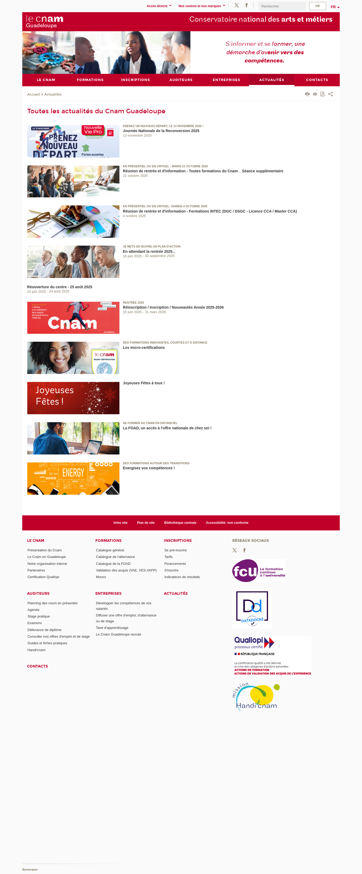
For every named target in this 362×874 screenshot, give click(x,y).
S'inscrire (171, 570)
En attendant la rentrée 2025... (149, 251)
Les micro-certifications (144, 347)
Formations (108, 540)
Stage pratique (39, 616)
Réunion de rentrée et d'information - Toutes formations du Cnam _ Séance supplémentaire (203, 171)
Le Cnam (35, 540)
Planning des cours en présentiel (53, 603)
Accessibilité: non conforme (227, 522)
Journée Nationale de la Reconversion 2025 (161, 131)
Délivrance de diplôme (45, 630)
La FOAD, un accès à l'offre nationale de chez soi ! (167, 428)
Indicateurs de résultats (182, 577)
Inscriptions (178, 540)
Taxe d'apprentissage (112, 628)
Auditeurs (38, 593)
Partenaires (36, 570)
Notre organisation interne (47, 563)
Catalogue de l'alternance (115, 557)
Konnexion (30, 869)
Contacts (37, 666)
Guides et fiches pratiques (47, 643)
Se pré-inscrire (175, 550)
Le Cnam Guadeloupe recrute (118, 634)
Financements (175, 563)
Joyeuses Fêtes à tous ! (144, 383)
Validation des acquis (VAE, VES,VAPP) (126, 570)
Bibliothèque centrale (180, 522)
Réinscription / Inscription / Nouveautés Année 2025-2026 (173, 307)
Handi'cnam (37, 650)
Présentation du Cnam (45, 550)
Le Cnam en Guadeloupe (47, 557)
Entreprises (108, 593)
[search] (282, 6)
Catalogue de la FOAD (113, 563)
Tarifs (168, 557)
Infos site (121, 522)
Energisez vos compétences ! (149, 468)
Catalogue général (110, 550)
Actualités (53, 94)
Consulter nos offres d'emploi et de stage (59, 636)
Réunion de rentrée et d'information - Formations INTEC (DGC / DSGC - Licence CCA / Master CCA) (210, 211)
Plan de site (146, 522)
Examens (35, 623)
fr (333, 7)
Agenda (33, 609)
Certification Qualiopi (43, 577)
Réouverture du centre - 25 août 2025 (59, 287)
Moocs (101, 577)
